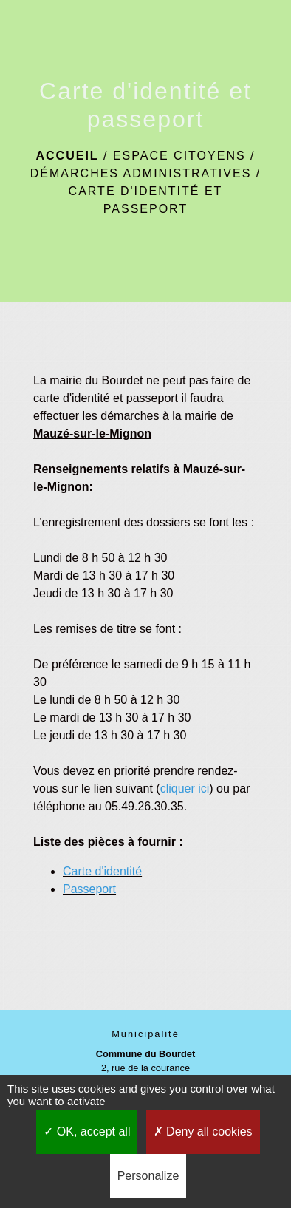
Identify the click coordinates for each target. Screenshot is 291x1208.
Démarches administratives (141, 173)
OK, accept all (87, 1131)
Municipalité (145, 1033)
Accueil (66, 155)
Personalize (148, 1176)
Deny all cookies (203, 1131)
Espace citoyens (179, 155)
